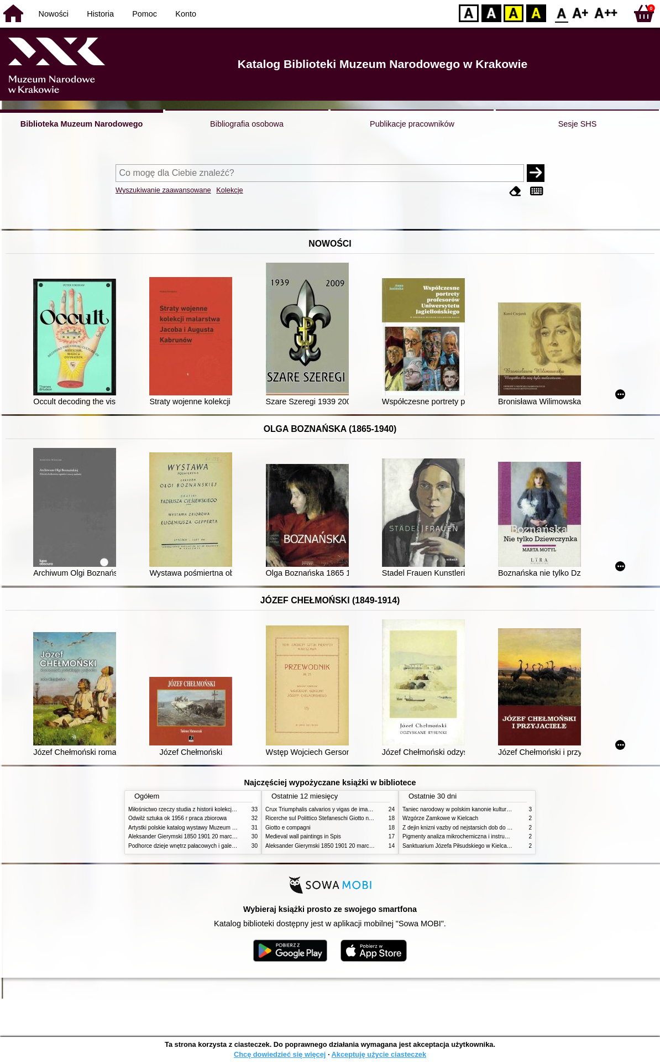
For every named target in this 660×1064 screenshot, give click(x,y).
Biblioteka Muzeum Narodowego (81, 123)
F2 (606, 12)
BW (491, 12)
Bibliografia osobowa (247, 123)
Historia (100, 13)
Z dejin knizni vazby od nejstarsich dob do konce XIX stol (472, 828)
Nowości (54, 13)
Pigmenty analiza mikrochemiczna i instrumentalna (464, 836)
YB (513, 12)
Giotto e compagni (288, 828)
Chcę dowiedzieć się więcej (280, 1054)
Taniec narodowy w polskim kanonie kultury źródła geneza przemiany (487, 809)
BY (536, 12)
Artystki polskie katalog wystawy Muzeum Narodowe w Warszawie (209, 828)
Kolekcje (229, 190)
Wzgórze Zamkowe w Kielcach (440, 818)
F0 (561, 12)
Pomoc (144, 13)
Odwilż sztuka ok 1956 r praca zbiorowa (177, 818)
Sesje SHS (577, 123)
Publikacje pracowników (412, 123)
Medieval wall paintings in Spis (303, 836)
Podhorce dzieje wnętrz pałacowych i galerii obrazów (193, 846)
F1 (580, 12)
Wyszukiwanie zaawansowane (163, 190)
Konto (185, 13)
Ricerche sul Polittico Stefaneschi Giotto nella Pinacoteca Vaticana (347, 818)
